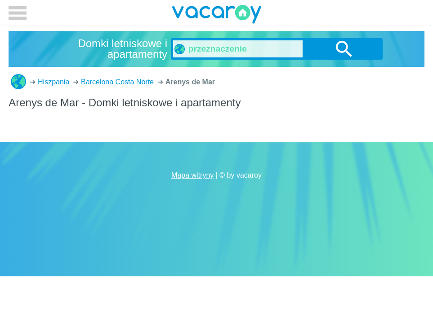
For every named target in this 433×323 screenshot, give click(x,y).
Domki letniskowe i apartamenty (18, 81)
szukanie (344, 49)
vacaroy (217, 15)
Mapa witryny (192, 175)
